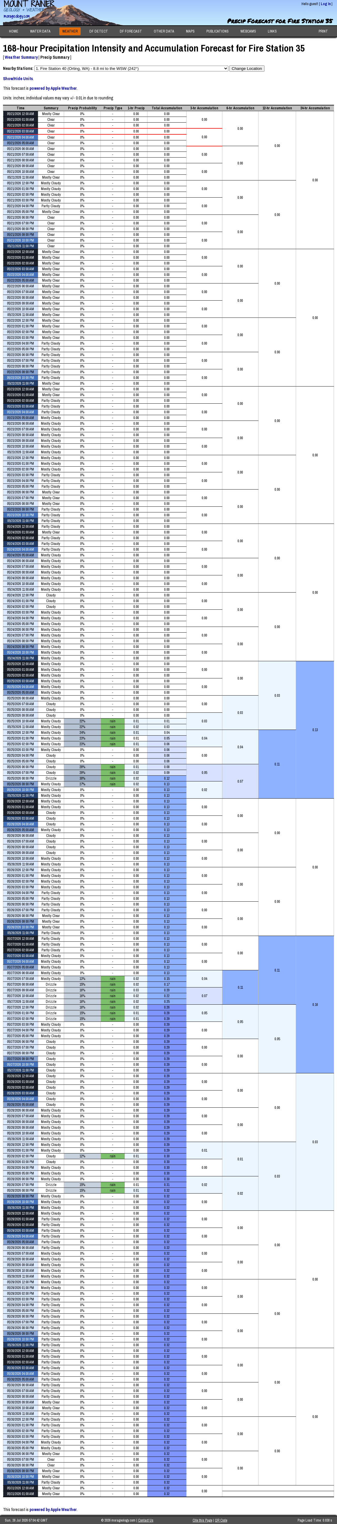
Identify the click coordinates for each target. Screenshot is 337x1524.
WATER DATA (40, 31)
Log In (326, 4)
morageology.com (17, 16)
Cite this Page (202, 1520)
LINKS (272, 31)
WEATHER (70, 31)
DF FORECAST (131, 31)
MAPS (190, 31)
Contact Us (145, 1520)
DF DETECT (98, 31)
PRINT (323, 31)
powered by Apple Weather (53, 88)
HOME (13, 31)
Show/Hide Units (18, 78)
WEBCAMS (248, 31)
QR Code (221, 1520)
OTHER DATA (164, 31)
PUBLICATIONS (217, 31)
